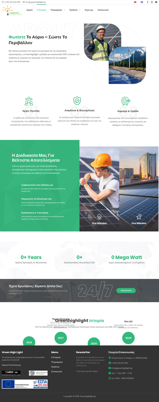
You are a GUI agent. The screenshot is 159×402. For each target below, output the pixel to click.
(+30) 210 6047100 (12, 2)
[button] (126, 290)
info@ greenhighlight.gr (35, 2)
